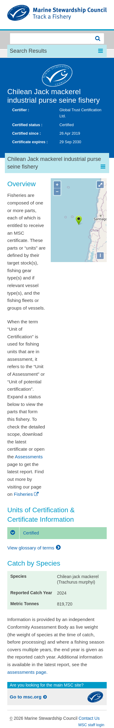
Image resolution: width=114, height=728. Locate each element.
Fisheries (27, 494)
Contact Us (88, 718)
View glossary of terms (34, 547)
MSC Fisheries (57, 14)
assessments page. (27, 672)
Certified (23, 533)
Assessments (29, 456)
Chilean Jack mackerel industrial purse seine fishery (53, 96)
